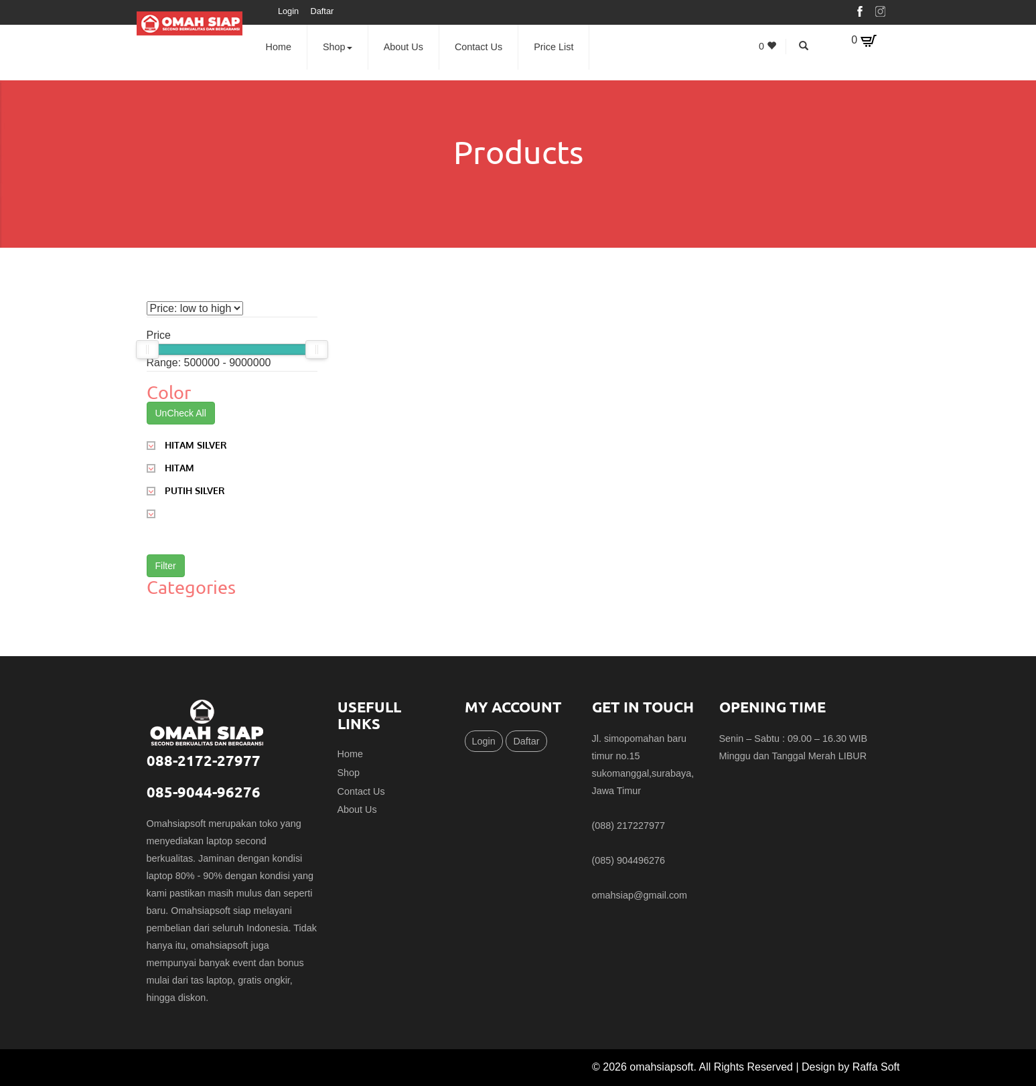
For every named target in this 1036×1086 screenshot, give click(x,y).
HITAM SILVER (187, 444)
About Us (403, 47)
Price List (553, 47)
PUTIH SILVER (186, 489)
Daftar (322, 11)
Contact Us (478, 47)
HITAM (170, 467)
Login (288, 11)
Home (278, 47)
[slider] (147, 349)
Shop (337, 47)
